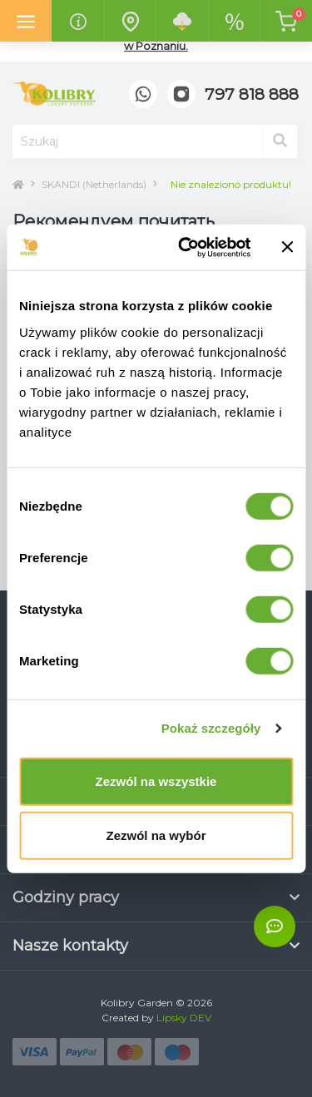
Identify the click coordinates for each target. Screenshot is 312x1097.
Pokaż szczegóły (211, 728)
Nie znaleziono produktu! (231, 184)
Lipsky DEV (183, 1017)
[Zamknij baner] (287, 247)
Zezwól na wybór (156, 835)
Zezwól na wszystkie (156, 780)
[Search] (279, 141)
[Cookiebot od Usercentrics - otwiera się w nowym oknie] (185, 247)
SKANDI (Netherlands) (94, 184)
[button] (252, 95)
